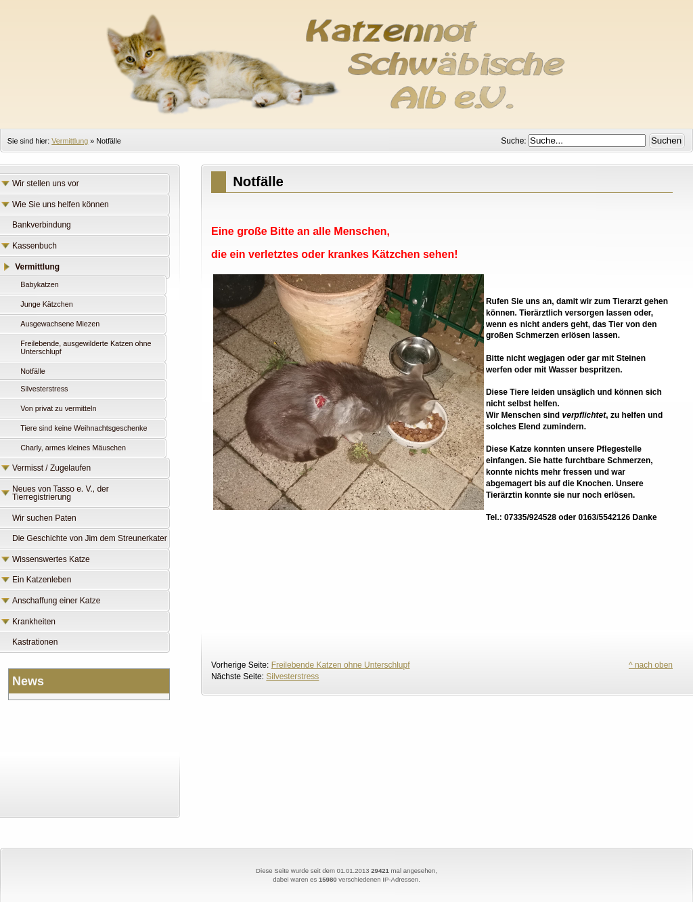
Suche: (515, 141)
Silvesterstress (292, 676)
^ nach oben (651, 665)
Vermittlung (69, 141)
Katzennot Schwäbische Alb (346, 57)
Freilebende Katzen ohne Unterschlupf (340, 665)
